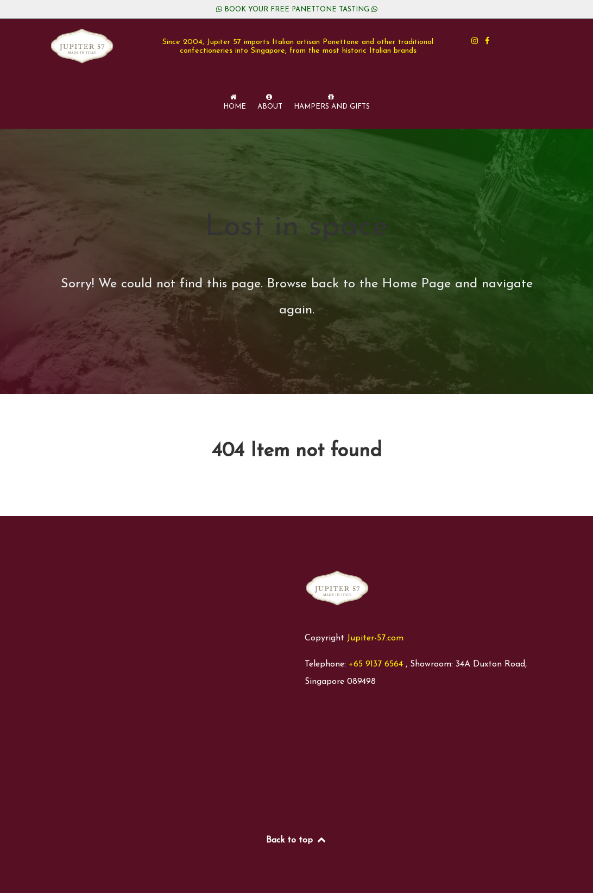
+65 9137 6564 (376, 664)
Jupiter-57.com (375, 638)
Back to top (296, 840)
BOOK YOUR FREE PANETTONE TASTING (296, 9)
